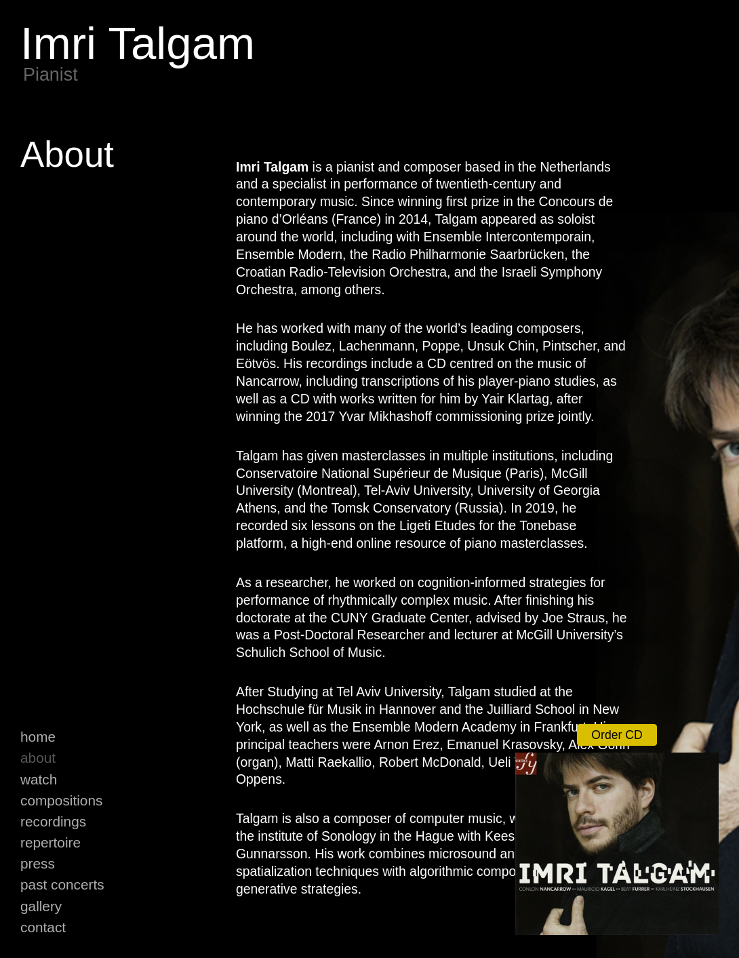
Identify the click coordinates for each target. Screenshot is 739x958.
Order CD (616, 735)
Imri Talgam (137, 43)
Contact (43, 927)
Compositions (61, 800)
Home (38, 736)
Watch (38, 779)
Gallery (41, 906)
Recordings (53, 821)
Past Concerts (62, 884)
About (38, 757)
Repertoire (50, 842)
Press (37, 863)
